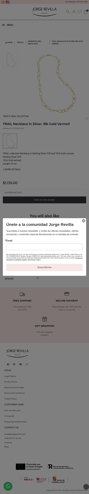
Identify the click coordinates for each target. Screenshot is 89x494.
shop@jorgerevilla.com (15, 434)
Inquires (8, 442)
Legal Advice (10, 376)
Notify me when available (44, 200)
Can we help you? (12, 410)
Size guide (9, 416)
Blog (6, 446)
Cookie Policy (10, 399)
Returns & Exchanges (14, 387)
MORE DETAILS (11, 169)
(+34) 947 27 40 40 (12, 438)
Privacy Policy (10, 382)
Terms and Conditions (14, 393)
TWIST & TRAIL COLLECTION (16, 116)
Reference (7, 128)
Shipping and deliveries (15, 422)
